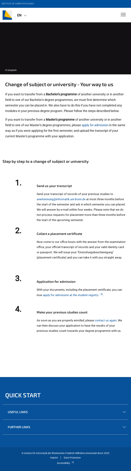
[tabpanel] (65, 48)
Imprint (54, 457)
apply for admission (95, 125)
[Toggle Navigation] (123, 14)
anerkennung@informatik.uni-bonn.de (61, 199)
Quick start (23, 395)
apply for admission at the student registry (73, 295)
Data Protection (72, 457)
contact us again (105, 320)
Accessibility (65, 463)
